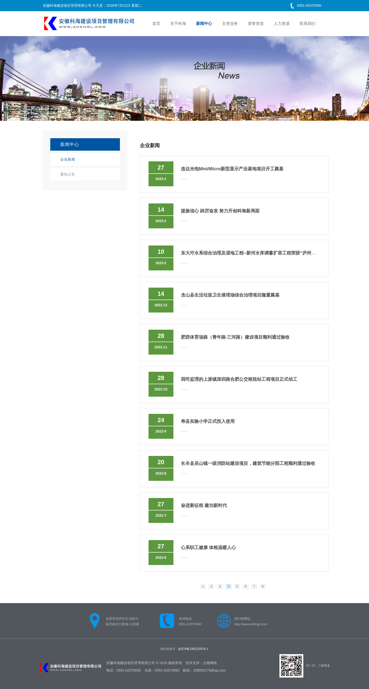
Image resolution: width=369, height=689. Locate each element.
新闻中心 (204, 23)
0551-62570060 (309, 5)
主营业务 (230, 23)
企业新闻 (67, 159)
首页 (156, 23)
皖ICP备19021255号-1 (193, 649)
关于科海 (178, 23)
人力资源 (282, 23)
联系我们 (308, 23)
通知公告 (67, 174)
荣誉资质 (256, 23)
